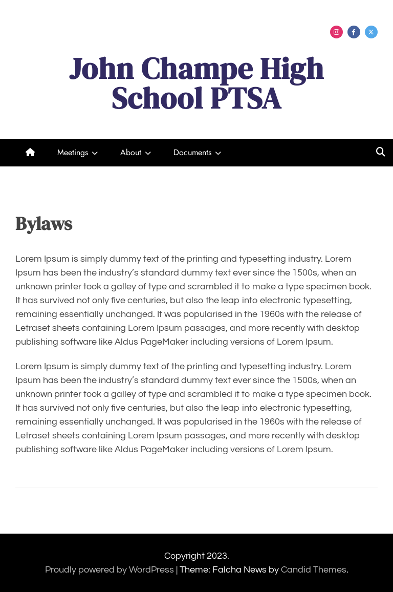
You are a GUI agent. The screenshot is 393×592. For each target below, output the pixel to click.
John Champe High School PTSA (196, 83)
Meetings (72, 152)
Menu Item (336, 32)
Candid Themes (313, 570)
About (130, 152)
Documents (192, 152)
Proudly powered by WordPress (110, 570)
